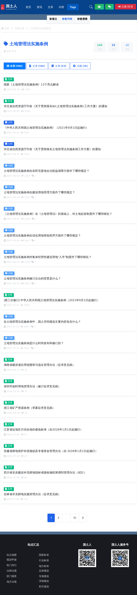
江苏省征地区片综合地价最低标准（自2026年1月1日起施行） (43, 429)
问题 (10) (80, 65)
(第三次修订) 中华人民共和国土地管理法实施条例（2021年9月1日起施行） (52, 300)
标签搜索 (82, 18)
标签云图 (19, 28)
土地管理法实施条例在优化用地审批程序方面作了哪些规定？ (42, 235)
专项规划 (44, 576)
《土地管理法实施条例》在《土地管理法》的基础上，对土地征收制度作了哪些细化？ (58, 214)
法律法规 (12, 570)
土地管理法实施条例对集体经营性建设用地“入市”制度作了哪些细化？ (48, 257)
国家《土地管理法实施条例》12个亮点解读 (31, 85)
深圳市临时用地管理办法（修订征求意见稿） (32, 386)
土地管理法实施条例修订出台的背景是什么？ (32, 279)
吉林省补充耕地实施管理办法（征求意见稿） (32, 494)
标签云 (53, 18)
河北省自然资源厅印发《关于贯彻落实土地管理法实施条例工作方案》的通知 (52, 149)
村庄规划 (44, 586)
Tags (73, 7)
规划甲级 (12, 559)
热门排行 (12, 565)
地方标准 (44, 566)
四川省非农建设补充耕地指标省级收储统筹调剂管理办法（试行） (45, 473)
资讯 (39, 7)
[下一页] (83, 518)
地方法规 (12, 581)
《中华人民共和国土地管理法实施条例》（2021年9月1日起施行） (46, 128)
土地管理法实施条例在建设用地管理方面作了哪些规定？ (39, 192)
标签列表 (67, 18)
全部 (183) (15, 65)
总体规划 (44, 570)
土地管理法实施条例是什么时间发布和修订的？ (34, 343)
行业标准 (44, 560)
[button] (91, 7)
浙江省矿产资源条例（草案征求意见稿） (29, 408)
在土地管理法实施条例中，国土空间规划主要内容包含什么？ (42, 322)
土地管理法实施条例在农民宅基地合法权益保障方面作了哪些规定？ (46, 171)
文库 (50, 7)
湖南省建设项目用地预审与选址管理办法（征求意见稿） (39, 365)
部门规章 (12, 576)
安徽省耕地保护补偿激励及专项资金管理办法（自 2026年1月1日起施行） (51, 451)
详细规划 (44, 581)
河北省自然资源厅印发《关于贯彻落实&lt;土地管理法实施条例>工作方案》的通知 (55, 106)
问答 (61, 7)
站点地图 (12, 554)
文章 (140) (37, 65)
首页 (28, 7)
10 (74, 517)
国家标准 (44, 554)
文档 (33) (59, 65)
